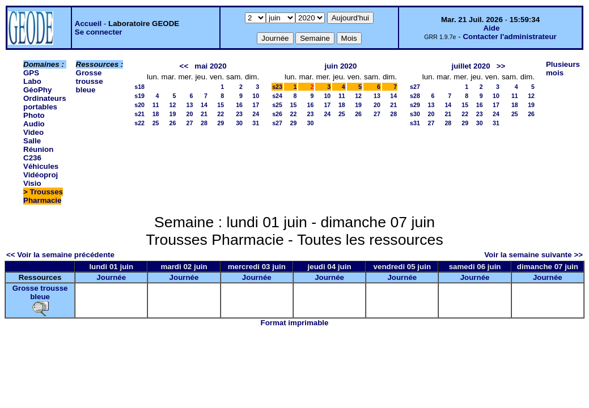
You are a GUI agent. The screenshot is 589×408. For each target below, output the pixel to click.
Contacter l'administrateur (509, 36)
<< (184, 66)
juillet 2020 (470, 66)
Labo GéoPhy (37, 85)
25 (155, 123)
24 (255, 113)
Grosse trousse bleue (89, 81)
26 (173, 123)
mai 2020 (210, 66)
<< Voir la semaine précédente (60, 254)
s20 (139, 104)
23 (239, 113)
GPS (31, 73)
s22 (139, 123)
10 (255, 95)
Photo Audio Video (34, 124)
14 (204, 104)
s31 (415, 123)
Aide (491, 28)
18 (155, 113)
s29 (415, 104)
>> (501, 66)
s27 (277, 123)
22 (220, 113)
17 (255, 104)
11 (155, 104)
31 (255, 123)
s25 (277, 104)
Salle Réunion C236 (38, 149)
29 (220, 123)
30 (239, 123)
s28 (415, 95)
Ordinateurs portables (44, 102)
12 (173, 104)
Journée (111, 277)
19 (173, 113)
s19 (139, 95)
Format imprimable (295, 322)
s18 (139, 86)
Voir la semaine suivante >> (533, 254)
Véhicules (40, 166)
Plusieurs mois (563, 68)
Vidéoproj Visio (40, 179)
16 (239, 104)
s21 (139, 113)
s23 (277, 86)
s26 (277, 113)
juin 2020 (340, 66)
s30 (415, 113)
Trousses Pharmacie (43, 196)
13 (190, 104)
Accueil (88, 23)
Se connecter (98, 32)
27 (190, 123)
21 (204, 113)
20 (190, 113)
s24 (277, 95)
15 (220, 104)
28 (204, 123)
